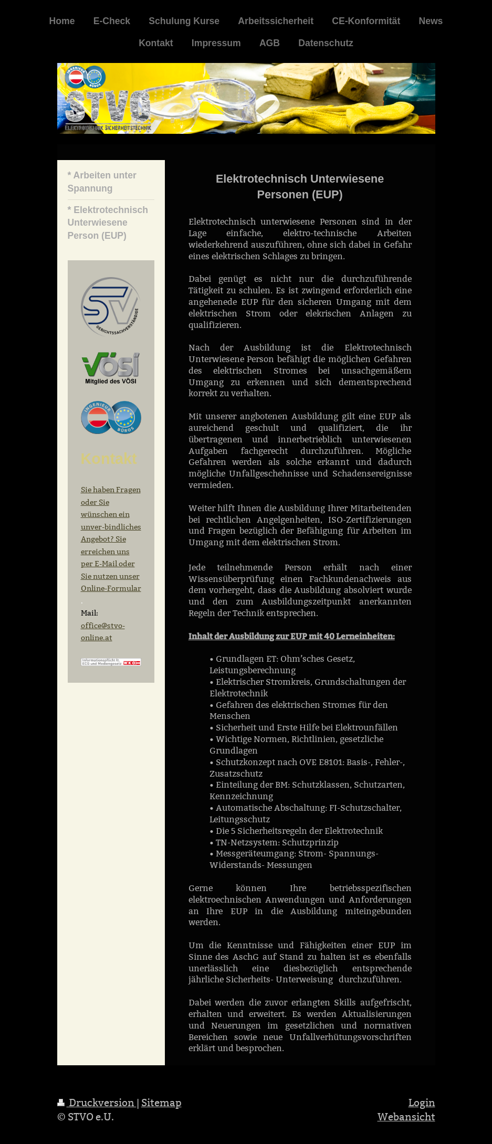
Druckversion (97, 1102)
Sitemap (161, 1102)
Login (422, 1102)
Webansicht (406, 1116)
